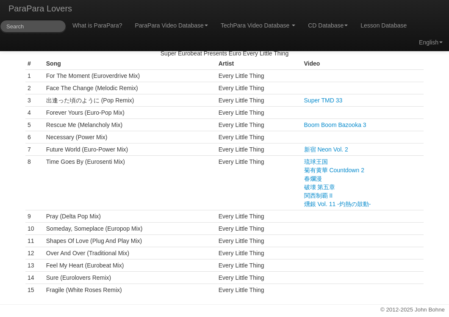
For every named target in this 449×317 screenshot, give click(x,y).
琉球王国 (316, 161)
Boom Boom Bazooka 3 (335, 124)
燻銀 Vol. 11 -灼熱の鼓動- (337, 204)
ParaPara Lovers (40, 8)
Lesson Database (383, 25)
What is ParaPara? (97, 25)
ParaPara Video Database (171, 25)
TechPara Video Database (258, 25)
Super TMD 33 (323, 100)
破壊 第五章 (319, 187)
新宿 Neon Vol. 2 (326, 149)
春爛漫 (313, 178)
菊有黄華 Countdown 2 (334, 170)
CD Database (328, 25)
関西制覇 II (318, 195)
